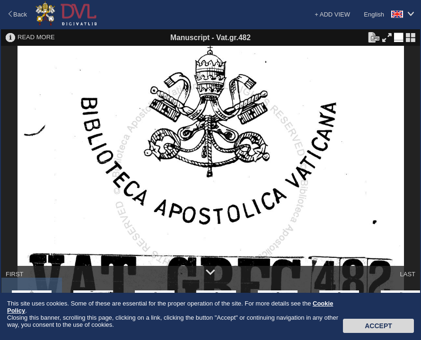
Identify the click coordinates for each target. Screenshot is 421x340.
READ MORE (36, 37)
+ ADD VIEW (332, 14)
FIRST (15, 274)
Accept (378, 326)
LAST (407, 274)
